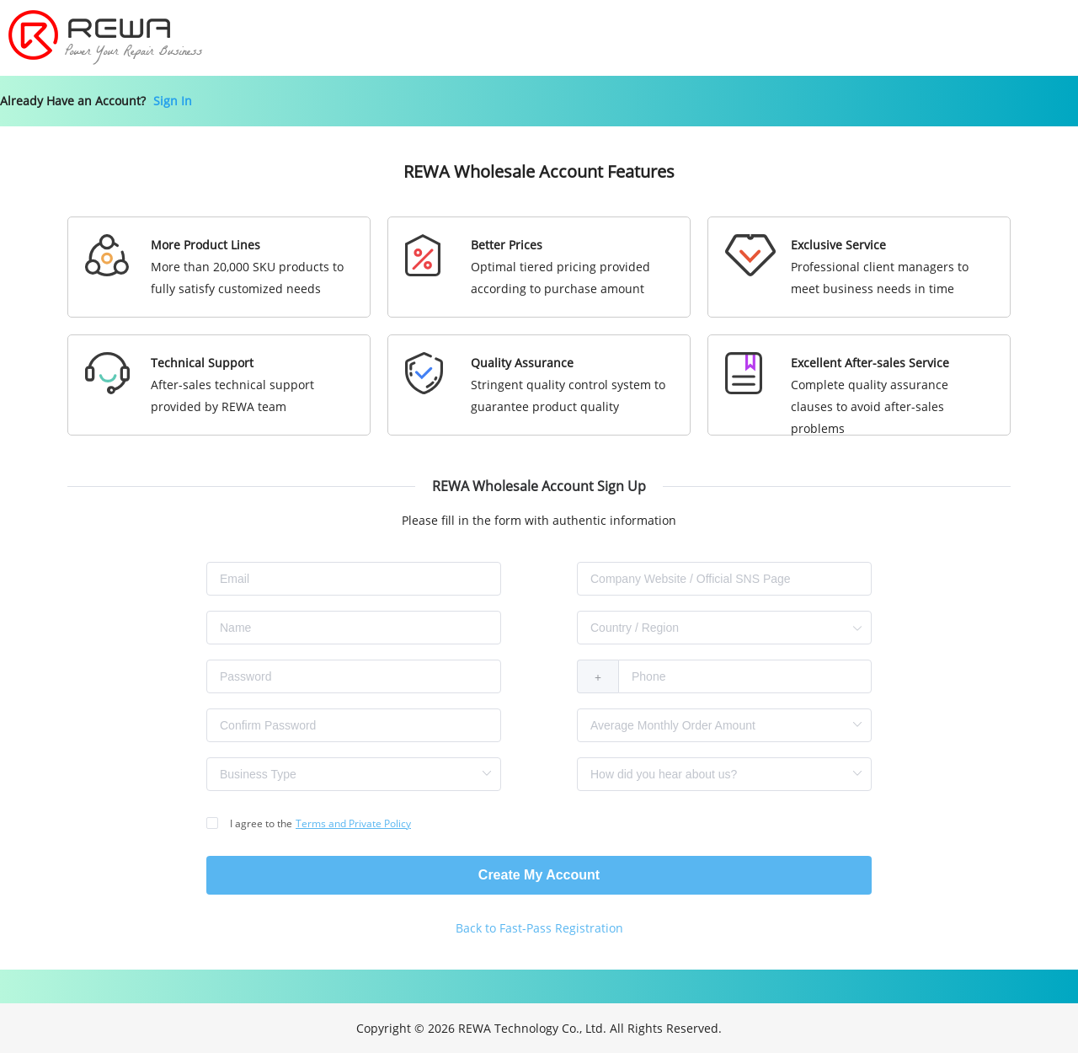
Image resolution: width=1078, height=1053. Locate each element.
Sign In (172, 101)
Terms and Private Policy (353, 823)
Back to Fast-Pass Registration (539, 928)
